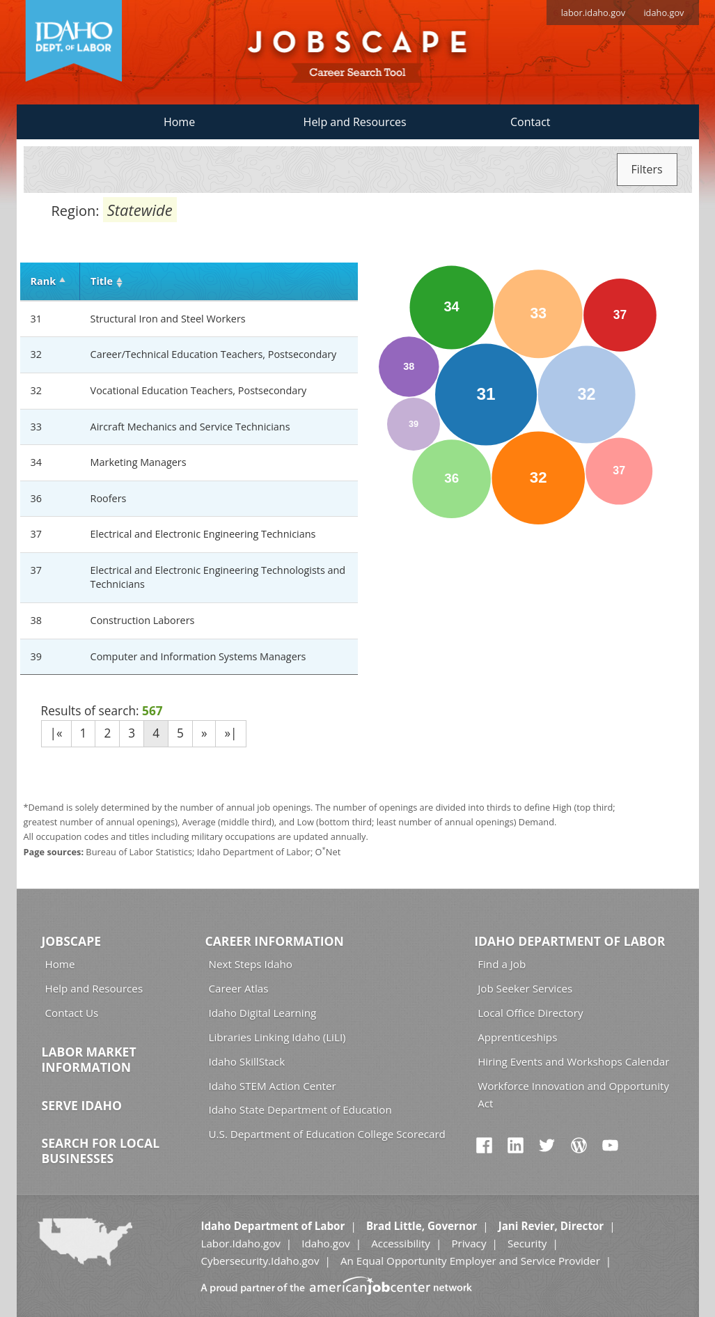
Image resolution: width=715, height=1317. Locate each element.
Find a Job (502, 964)
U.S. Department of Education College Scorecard (327, 1134)
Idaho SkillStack (247, 1061)
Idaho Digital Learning (263, 1013)
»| (230, 733)
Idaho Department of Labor (569, 941)
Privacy (468, 1243)
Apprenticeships (517, 1037)
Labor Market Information (89, 1059)
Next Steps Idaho (250, 964)
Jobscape (72, 941)
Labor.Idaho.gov (240, 1243)
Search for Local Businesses (101, 1151)
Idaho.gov (325, 1243)
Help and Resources (355, 122)
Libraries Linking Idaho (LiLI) (277, 1037)
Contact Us (72, 1013)
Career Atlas (239, 988)
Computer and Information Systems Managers (198, 656)
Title (102, 281)
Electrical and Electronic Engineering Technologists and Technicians (218, 577)
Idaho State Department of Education (300, 1109)
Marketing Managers (139, 462)
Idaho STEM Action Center (272, 1086)
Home (179, 122)
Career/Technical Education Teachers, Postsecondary (214, 354)
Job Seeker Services (525, 988)
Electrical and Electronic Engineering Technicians (203, 533)
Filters (647, 169)
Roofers (109, 498)
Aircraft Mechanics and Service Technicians (190, 426)
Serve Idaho (82, 1105)
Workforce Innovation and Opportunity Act (573, 1094)
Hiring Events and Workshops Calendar (573, 1061)
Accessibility (400, 1243)
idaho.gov (663, 12)
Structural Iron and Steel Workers (168, 318)
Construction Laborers (143, 620)
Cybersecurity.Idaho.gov (260, 1261)
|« (56, 733)
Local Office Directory (530, 1013)
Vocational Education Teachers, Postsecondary (199, 390)
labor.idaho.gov (593, 12)
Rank (43, 281)
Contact (530, 122)
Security (527, 1243)
